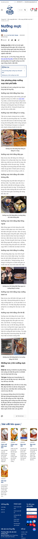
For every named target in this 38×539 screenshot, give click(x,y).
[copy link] (18, 40)
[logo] (10, 10)
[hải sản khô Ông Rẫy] (7, 59)
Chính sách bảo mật (17, 507)
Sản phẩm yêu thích (5, 2)
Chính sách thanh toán (16, 520)
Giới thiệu (3, 507)
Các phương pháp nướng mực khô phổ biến (12, 71)
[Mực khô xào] (23, 434)
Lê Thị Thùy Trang (13, 35)
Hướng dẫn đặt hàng (17, 516)
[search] (22, 10)
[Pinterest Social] (30, 524)
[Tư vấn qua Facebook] (34, 529)
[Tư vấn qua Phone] (34, 525)
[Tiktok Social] (28, 524)
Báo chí (3, 509)
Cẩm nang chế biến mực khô (5, 432)
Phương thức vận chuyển (17, 524)
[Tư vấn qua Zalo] (34, 521)
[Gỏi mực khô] (4, 471)
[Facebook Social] (28, 522)
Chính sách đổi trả (17, 511)
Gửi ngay (31, 516)
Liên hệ (3, 512)
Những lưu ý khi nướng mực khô (10, 75)
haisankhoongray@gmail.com (31, 1)
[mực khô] (22, 98)
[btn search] (25, 10)
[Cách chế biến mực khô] (4, 434)
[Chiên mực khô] (14, 434)
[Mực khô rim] (33, 434)
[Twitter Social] (30, 522)
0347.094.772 (19, 1)
